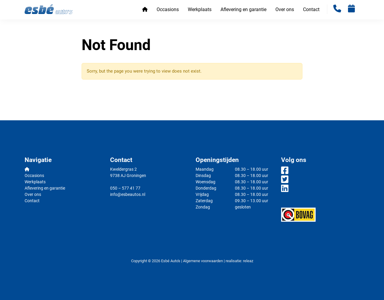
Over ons (284, 9)
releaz (248, 261)
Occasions (168, 9)
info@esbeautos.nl (127, 194)
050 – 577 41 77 (125, 188)
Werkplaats (200, 9)
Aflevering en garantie (243, 9)
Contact (311, 9)
